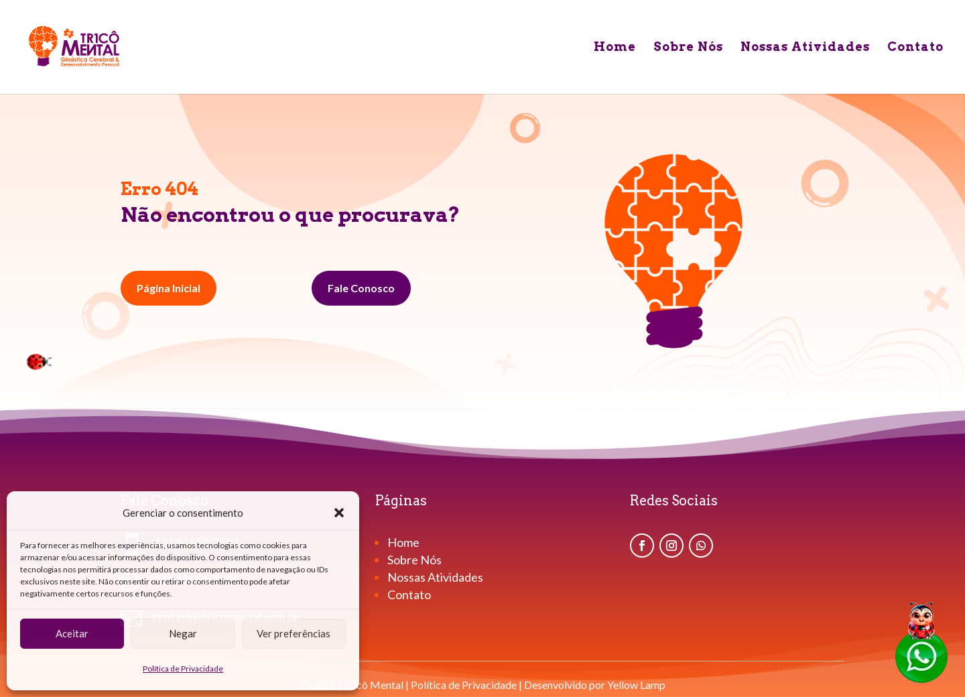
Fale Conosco (361, 287)
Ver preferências (293, 633)
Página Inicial (168, 287)
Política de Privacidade (183, 668)
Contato (915, 48)
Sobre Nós (688, 48)
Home (615, 48)
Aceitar (72, 633)
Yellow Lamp (636, 684)
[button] (339, 512)
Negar (183, 633)
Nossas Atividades (805, 48)
